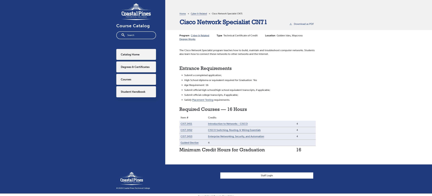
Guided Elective (190, 142)
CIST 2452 (186, 130)
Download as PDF (301, 23)
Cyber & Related (199, 13)
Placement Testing (202, 99)
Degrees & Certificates (135, 67)
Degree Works (187, 39)
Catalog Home (130, 54)
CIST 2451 (186, 123)
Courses (126, 79)
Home (183, 13)
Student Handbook (133, 91)
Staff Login (267, 175)
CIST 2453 (186, 136)
